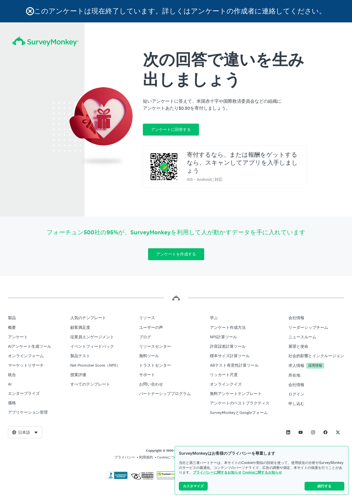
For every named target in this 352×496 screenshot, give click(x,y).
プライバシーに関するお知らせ (217, 472)
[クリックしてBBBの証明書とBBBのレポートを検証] (117, 478)
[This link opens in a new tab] (288, 432)
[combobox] (25, 432)
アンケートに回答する (171, 129)
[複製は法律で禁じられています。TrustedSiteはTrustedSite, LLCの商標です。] (166, 478)
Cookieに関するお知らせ (262, 472)
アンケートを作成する (176, 254)
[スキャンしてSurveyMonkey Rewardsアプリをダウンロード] (164, 167)
